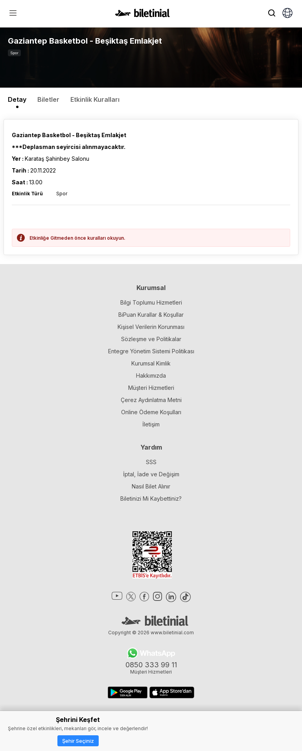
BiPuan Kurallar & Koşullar (151, 314)
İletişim (151, 424)
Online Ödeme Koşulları (151, 412)
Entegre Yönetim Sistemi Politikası (151, 351)
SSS (151, 462)
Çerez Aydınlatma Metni (151, 400)
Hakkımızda (151, 375)
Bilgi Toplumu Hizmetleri (151, 302)
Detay (17, 99)
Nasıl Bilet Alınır (151, 486)
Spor (14, 53)
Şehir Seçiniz (78, 741)
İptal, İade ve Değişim (151, 474)
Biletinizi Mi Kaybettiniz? (151, 498)
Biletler (48, 99)
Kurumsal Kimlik (151, 363)
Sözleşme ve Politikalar (151, 339)
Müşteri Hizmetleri (151, 387)
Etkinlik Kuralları (95, 99)
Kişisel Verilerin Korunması (151, 326)
